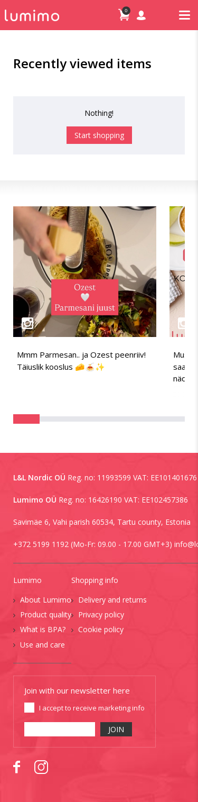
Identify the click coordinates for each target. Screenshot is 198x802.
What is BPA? (42, 629)
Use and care (42, 645)
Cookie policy (101, 629)
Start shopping (99, 135)
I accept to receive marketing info (92, 708)
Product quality (45, 614)
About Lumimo (45, 600)
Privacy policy (101, 614)
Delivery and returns (112, 600)
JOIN (116, 729)
